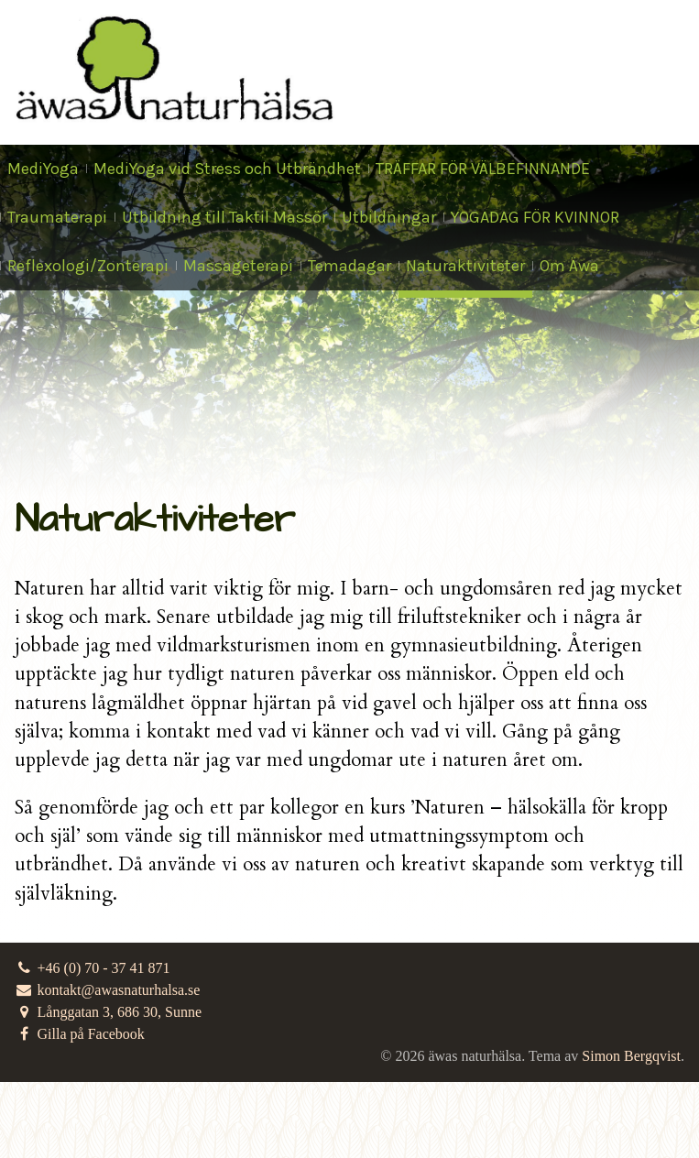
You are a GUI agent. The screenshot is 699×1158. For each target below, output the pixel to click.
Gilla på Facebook (80, 1034)
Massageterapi (238, 266)
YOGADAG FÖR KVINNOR (535, 217)
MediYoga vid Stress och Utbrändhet (227, 168)
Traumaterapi (57, 217)
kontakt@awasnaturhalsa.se (107, 990)
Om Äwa (569, 266)
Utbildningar (389, 217)
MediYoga (43, 168)
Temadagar (349, 266)
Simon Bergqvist (631, 1056)
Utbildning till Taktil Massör (224, 217)
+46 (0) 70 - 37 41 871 (92, 968)
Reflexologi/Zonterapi (88, 266)
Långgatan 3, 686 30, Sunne (108, 1012)
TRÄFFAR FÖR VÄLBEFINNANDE (483, 168)
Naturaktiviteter (465, 266)
